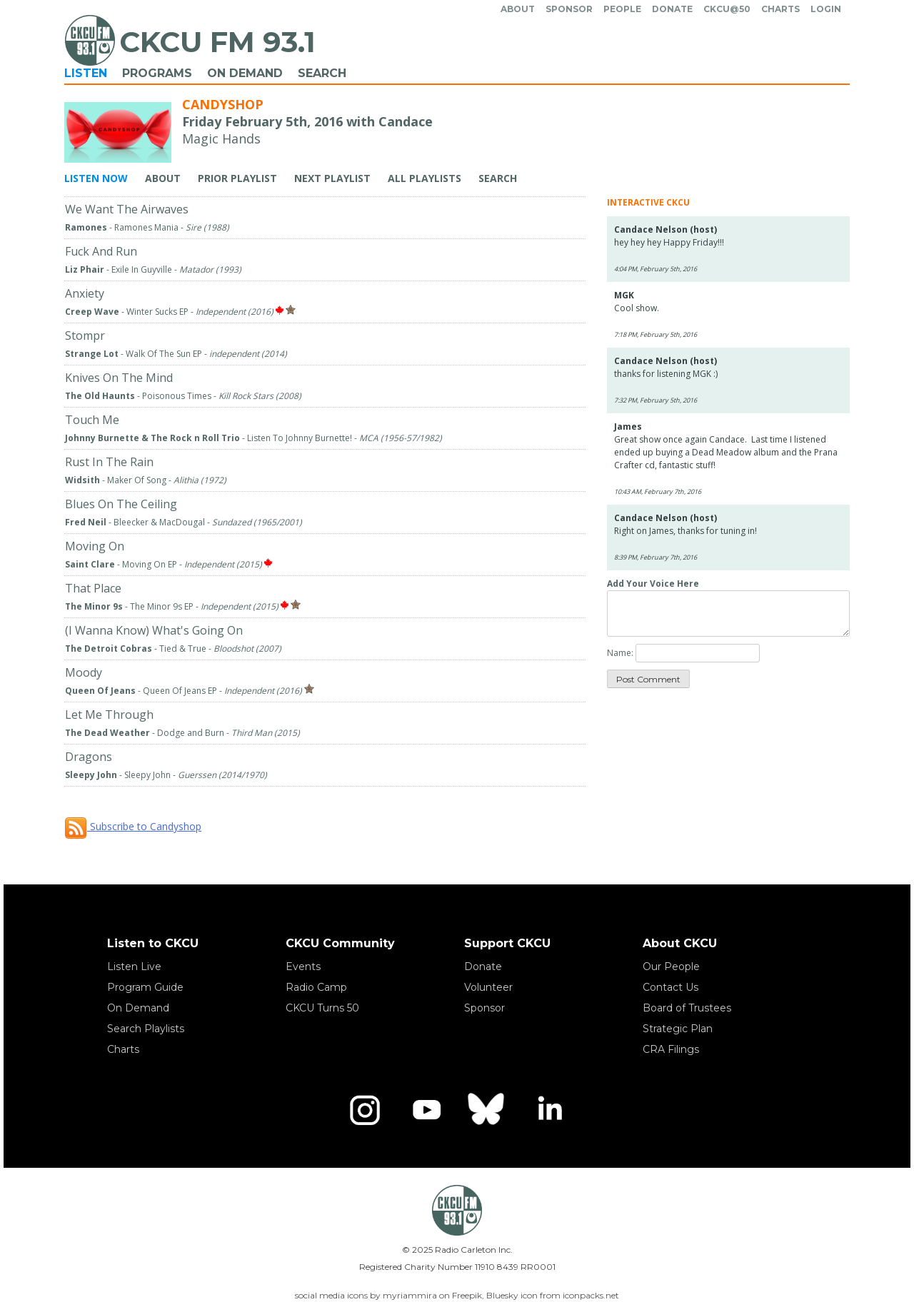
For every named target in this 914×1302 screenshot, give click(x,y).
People (622, 9)
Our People (671, 966)
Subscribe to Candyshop (132, 826)
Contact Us (670, 987)
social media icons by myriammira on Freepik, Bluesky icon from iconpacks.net (457, 1295)
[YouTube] (426, 1110)
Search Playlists (145, 1028)
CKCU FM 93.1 (217, 41)
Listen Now (96, 178)
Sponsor (569, 9)
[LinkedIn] (549, 1110)
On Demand (245, 73)
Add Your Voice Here (653, 583)
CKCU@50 (726, 9)
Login (825, 9)
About (518, 9)
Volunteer (488, 987)
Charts (780, 9)
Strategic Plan (678, 1028)
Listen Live (134, 966)
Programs (157, 73)
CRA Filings (671, 1049)
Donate (672, 9)
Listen (85, 73)
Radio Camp (316, 987)
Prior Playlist (237, 178)
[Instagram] (365, 1110)
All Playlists (424, 178)
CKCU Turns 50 (322, 1007)
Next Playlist (332, 178)
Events (303, 966)
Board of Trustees (687, 1007)
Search (322, 73)
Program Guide (145, 987)
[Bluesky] (488, 1110)
